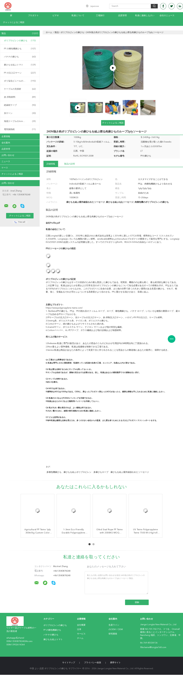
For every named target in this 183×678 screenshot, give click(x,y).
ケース (5, 168)
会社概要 (81, 625)
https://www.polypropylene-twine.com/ (64, 308)
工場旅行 (100, 15)
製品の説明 (69, 164)
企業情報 (6, 136)
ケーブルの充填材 (20, 89)
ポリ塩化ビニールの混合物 (20, 81)
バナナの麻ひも (20, 56)
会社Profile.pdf (53, 223)
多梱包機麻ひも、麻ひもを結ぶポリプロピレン (69, 472)
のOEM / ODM (116, 629)
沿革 (79, 629)
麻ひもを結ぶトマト (20, 64)
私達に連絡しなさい (144, 15)
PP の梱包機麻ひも (20, 48)
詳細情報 (51, 164)
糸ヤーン (20, 113)
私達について (78, 15)
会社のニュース (167, 15)
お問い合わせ (8, 155)
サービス (81, 634)
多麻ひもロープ (100, 472)
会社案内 (6, 143)
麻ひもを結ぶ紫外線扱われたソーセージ (130, 472)
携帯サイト (115, 663)
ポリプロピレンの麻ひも (20, 40)
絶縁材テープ (20, 105)
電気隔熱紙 (20, 129)
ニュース (6, 161)
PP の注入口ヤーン (20, 72)
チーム (80, 638)
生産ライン (114, 625)
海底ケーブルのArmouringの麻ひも (20, 121)
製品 (20, 33)
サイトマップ (68, 663)
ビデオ (55, 15)
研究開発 (113, 634)
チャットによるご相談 (13, 22)
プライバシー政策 (92, 663)
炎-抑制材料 (20, 97)
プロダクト (33, 15)
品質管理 (122, 15)
